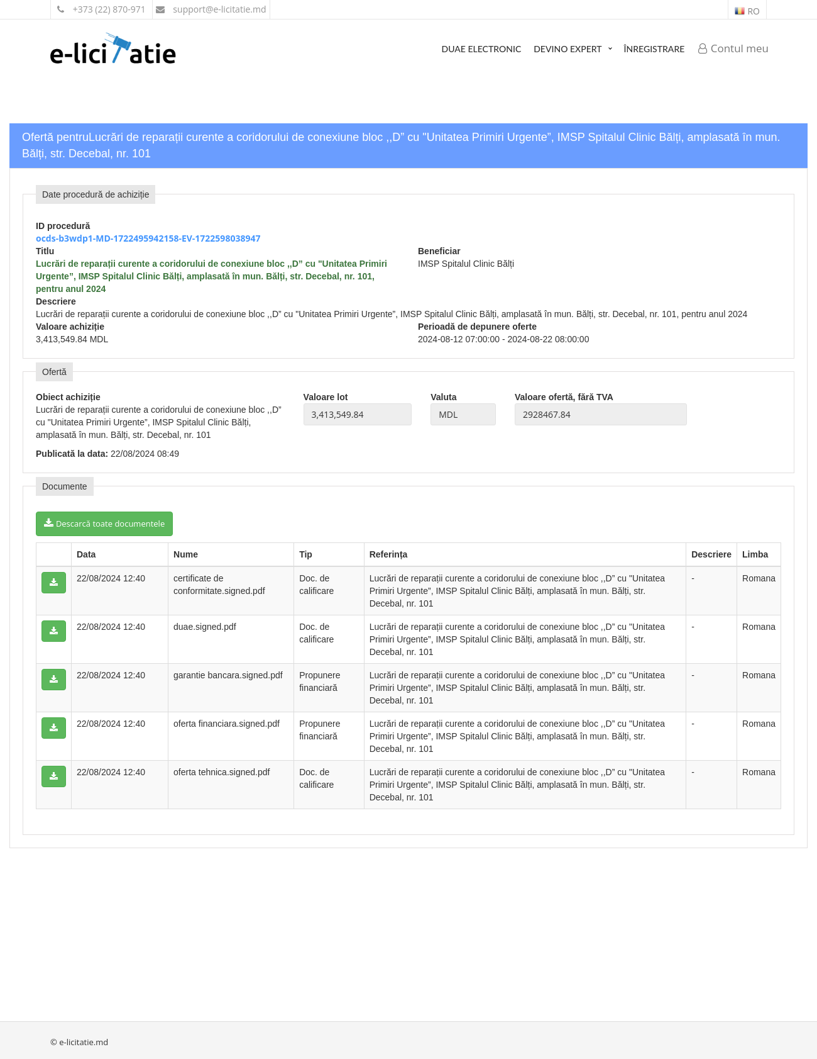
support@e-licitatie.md (211, 9)
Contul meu (733, 48)
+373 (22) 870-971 (101, 9)
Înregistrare (654, 48)
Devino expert (567, 48)
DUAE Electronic (482, 48)
